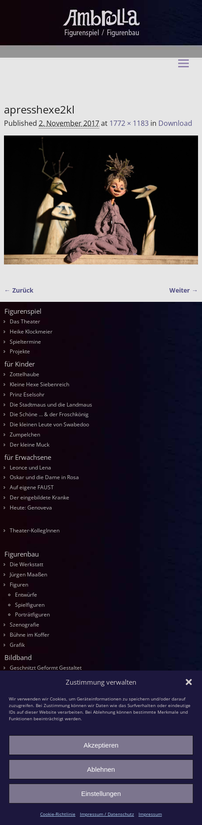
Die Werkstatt (26, 564)
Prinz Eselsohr (27, 394)
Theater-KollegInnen (35, 530)
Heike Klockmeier (31, 331)
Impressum (150, 814)
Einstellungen (101, 793)
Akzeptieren (100, 745)
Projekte (20, 351)
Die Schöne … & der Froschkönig (49, 414)
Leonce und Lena (30, 467)
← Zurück (18, 290)
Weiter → (183, 290)
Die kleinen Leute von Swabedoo (49, 424)
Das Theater (25, 321)
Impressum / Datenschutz (107, 814)
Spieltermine (25, 341)
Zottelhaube (24, 374)
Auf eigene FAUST (32, 487)
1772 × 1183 (129, 123)
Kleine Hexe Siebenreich (39, 384)
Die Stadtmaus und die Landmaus (51, 404)
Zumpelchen (25, 434)
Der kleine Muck (29, 444)
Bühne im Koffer (29, 634)
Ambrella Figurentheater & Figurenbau (85, 83)
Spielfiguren (30, 605)
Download (175, 123)
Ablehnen (101, 769)
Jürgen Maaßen (28, 574)
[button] (188, 682)
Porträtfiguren (32, 614)
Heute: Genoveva (31, 507)
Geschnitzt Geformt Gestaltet (46, 667)
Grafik (17, 645)
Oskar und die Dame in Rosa (44, 477)
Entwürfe (26, 594)
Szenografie (24, 624)
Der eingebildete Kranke (39, 497)
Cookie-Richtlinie (57, 814)
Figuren (19, 584)
